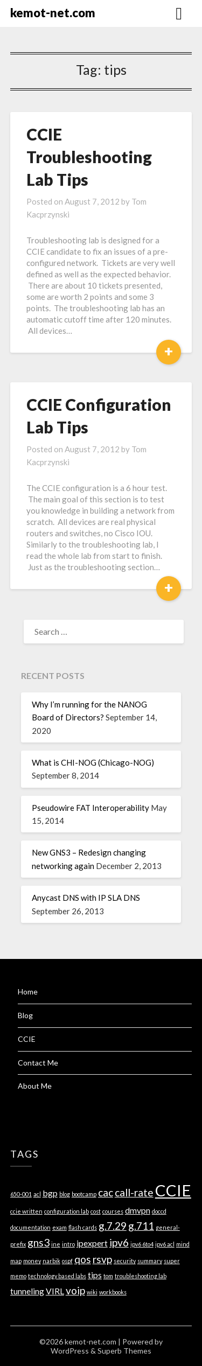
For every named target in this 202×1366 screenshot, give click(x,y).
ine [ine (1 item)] (55, 1244)
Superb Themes (124, 1350)
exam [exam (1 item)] (59, 1227)
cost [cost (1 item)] (95, 1211)
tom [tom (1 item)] (108, 1275)
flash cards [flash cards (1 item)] (82, 1227)
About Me (35, 1085)
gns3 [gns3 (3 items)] (38, 1242)
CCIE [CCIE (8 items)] (173, 1190)
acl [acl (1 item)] (37, 1193)
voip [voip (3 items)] (75, 1290)
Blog (25, 1015)
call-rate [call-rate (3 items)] (134, 1192)
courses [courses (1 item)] (112, 1211)
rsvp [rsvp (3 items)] (102, 1259)
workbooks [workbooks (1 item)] (113, 1291)
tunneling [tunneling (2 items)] (27, 1291)
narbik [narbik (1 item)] (51, 1260)
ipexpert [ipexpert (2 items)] (92, 1243)
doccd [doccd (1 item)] (159, 1211)
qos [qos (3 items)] (82, 1259)
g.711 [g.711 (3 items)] (141, 1226)
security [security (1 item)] (125, 1260)
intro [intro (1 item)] (68, 1244)
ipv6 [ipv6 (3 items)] (119, 1242)
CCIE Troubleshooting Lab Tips (89, 156)
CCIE (27, 1038)
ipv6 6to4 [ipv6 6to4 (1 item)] (142, 1244)
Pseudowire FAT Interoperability (90, 807)
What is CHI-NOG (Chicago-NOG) (93, 762)
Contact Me (38, 1062)
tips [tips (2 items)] (95, 1275)
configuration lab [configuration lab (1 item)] (66, 1211)
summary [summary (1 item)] (149, 1260)
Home (28, 991)
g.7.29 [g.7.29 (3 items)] (113, 1226)
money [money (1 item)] (32, 1260)
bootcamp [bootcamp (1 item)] (84, 1193)
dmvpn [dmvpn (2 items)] (137, 1210)
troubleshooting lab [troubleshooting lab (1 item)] (140, 1275)
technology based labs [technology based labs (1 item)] (57, 1275)
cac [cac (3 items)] (105, 1192)
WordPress (70, 1350)
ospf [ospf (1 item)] (67, 1260)
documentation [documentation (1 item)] (30, 1227)
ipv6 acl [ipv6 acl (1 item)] (165, 1244)
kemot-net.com (52, 12)
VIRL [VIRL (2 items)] (55, 1291)
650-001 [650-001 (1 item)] (21, 1193)
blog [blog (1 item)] (64, 1193)
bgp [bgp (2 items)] (50, 1193)
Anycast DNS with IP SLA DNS (86, 897)
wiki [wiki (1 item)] (92, 1291)
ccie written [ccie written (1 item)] (26, 1211)
